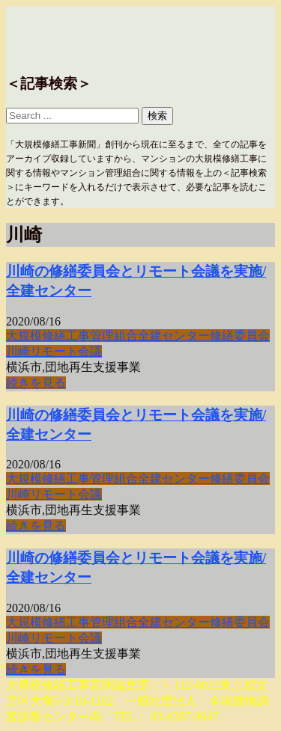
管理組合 (114, 335)
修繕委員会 (240, 335)
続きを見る (36, 382)
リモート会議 (66, 351)
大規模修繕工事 (48, 335)
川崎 (18, 351)
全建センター (174, 335)
